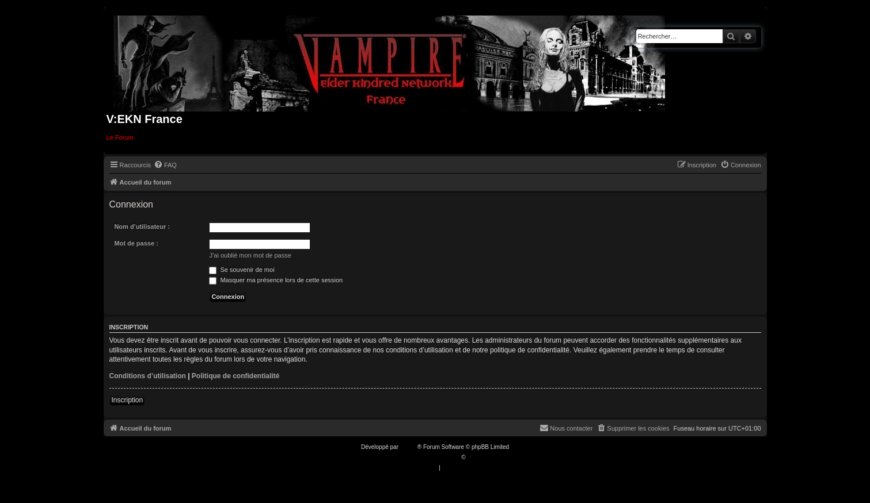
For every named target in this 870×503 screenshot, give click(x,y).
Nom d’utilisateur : (142, 226)
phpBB (408, 447)
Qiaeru (475, 457)
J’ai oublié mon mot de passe (250, 255)
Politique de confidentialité (236, 376)
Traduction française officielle (423, 457)
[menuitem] (165, 165)
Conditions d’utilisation (147, 376)
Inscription (127, 400)
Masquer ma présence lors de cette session (276, 280)
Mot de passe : (136, 243)
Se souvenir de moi (241, 269)
